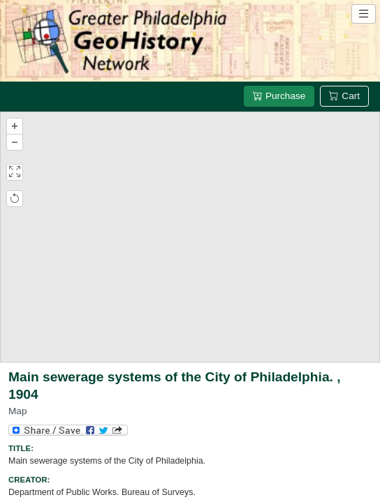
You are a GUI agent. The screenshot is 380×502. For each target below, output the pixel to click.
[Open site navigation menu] (363, 14)
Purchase (279, 96)
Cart (344, 96)
